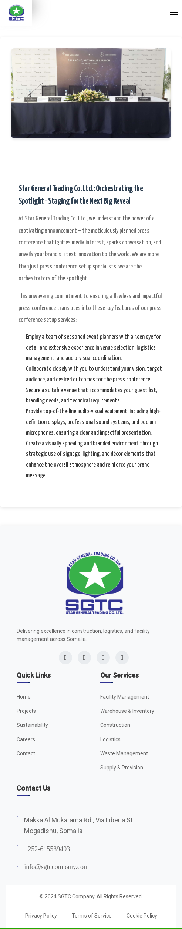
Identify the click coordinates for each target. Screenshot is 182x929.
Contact (26, 753)
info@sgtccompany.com (56, 866)
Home (24, 697)
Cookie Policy (142, 916)
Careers (26, 739)
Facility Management (124, 697)
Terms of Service (92, 916)
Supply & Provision (121, 768)
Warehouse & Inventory (127, 711)
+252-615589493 (47, 849)
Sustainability (32, 725)
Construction (115, 725)
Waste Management (124, 753)
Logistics (110, 739)
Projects (26, 711)
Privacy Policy (41, 916)
